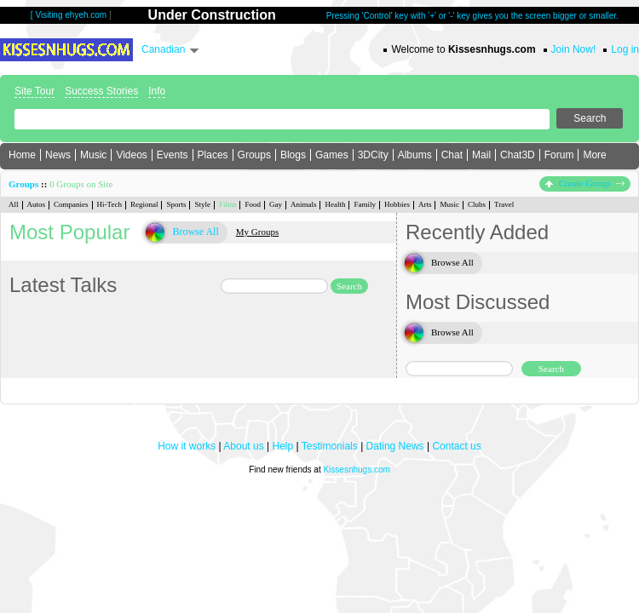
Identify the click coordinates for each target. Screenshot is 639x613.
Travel (504, 204)
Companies (71, 204)
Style (202, 204)
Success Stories (101, 91)
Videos (131, 155)
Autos (36, 204)
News (58, 155)
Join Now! (573, 49)
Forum (559, 155)
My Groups (257, 231)
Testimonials (330, 446)
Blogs (293, 155)
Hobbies (397, 204)
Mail (481, 155)
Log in (625, 49)
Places (213, 155)
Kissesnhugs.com (356, 469)
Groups (254, 155)
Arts (425, 204)
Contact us (456, 446)
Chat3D (517, 155)
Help (283, 446)
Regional (144, 204)
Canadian (163, 49)
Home (22, 155)
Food (253, 204)
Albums (415, 155)
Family (365, 204)
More (594, 155)
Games (331, 155)
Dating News (395, 446)
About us (243, 446)
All (14, 204)
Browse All (195, 232)
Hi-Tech (109, 204)
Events (172, 155)
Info (156, 91)
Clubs (477, 204)
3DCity (373, 155)
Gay (275, 204)
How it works (187, 446)
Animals (304, 204)
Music (93, 155)
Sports (176, 204)
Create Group (585, 183)
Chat (452, 155)
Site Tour (34, 91)
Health (335, 204)
